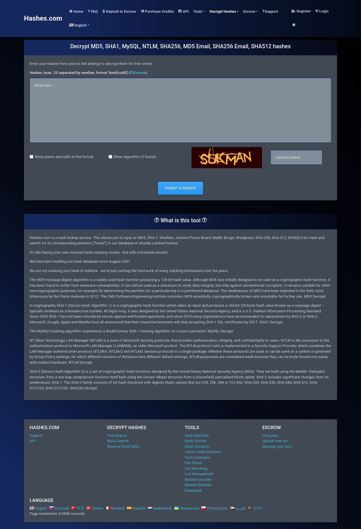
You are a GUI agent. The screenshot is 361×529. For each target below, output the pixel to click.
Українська (186, 508)
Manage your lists (277, 446)
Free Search (117, 435)
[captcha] (296, 157)
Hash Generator (198, 457)
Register (301, 11)
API (183, 11)
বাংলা (255, 508)
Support (270, 11)
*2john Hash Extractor (203, 452)
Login (322, 11)
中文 (77, 508)
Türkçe (95, 508)
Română (114, 508)
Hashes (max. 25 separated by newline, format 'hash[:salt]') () (88, 73)
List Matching (196, 468)
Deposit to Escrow (119, 11)
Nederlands (160, 508)
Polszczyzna (214, 508)
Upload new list (275, 441)
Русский (59, 508)
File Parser (193, 463)
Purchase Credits (157, 11)
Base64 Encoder (198, 479)
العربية (238, 508)
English (38, 508)
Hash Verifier (195, 441)
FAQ (93, 11)
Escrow (138, 73)
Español (136, 508)
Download (193, 490)
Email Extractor (197, 446)
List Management (199, 474)
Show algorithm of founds (135, 157)
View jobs (270, 435)
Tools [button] (197, 11)
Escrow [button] (249, 11)
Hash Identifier (197, 435)
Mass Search (118, 441)
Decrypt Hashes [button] (223, 11)
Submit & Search (180, 188)
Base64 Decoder (198, 485)
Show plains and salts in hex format (64, 157)
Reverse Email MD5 (123, 446)
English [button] (78, 25)
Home (76, 11)
